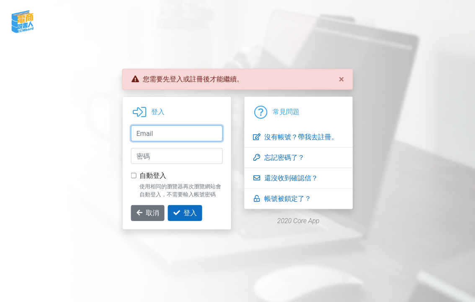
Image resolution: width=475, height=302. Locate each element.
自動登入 (152, 176)
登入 (185, 213)
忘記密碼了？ (279, 157)
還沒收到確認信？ (285, 178)
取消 (148, 213)
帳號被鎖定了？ (282, 199)
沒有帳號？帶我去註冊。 (295, 137)
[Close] (341, 79)
